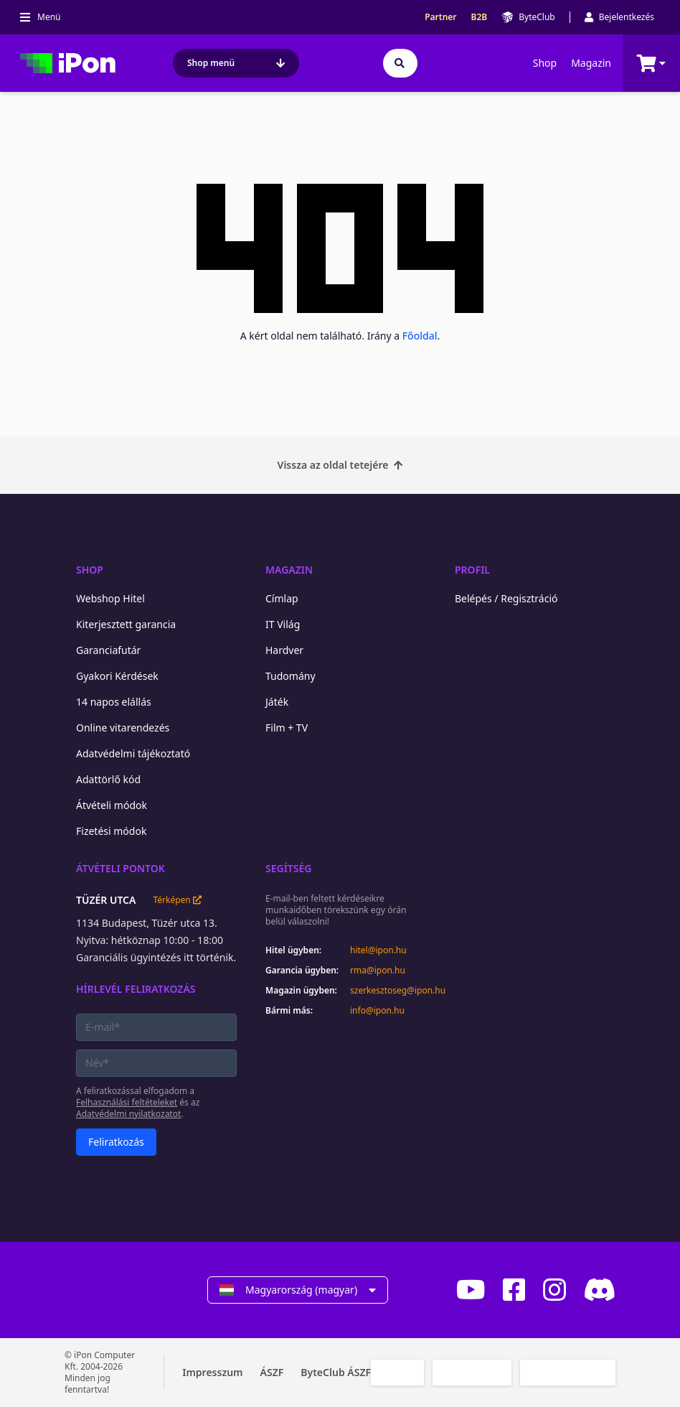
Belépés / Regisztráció (506, 598)
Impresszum (212, 1372)
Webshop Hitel (110, 598)
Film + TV (286, 727)
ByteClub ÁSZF (336, 1372)
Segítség (288, 868)
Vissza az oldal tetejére (340, 465)
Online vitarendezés (122, 727)
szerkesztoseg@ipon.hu (388, 990)
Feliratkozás (116, 1142)
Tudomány (290, 676)
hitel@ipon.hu (378, 950)
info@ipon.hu (377, 1010)
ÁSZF (272, 1372)
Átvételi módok (111, 805)
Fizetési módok (111, 831)
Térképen (177, 900)
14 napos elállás (113, 702)
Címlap (281, 598)
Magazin (591, 63)
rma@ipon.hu (377, 970)
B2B (479, 17)
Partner (440, 17)
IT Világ (282, 624)
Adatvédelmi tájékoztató (133, 753)
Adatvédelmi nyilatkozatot (128, 1114)
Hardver (284, 650)
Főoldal (420, 335)
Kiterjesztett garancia (126, 624)
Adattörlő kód (108, 779)
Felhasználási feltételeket (126, 1102)
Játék (276, 702)
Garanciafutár (108, 650)
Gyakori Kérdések (117, 676)
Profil (472, 569)
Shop (545, 63)
